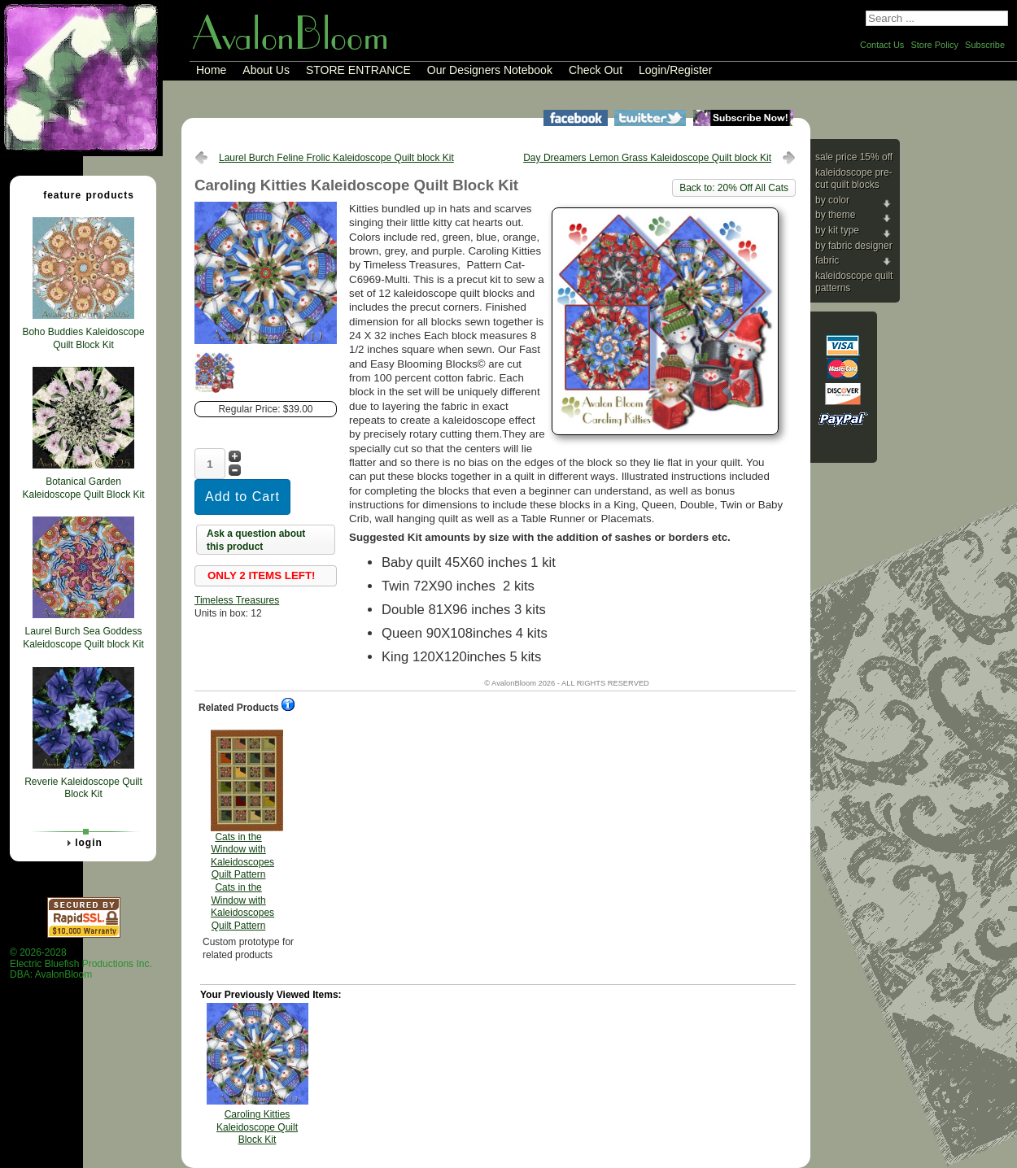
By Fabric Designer (854, 245)
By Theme (835, 214)
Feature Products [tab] (82, 194)
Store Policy (934, 45)
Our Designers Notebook (489, 69)
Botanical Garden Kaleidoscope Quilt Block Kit (83, 488)
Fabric (827, 260)
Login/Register (675, 69)
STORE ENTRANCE (358, 69)
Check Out (595, 69)
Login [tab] (82, 842)
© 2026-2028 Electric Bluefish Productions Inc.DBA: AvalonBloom (81, 963)
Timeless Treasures (236, 600)
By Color (832, 200)
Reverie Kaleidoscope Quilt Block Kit (83, 788)
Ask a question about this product (256, 540)
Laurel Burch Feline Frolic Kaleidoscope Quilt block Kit (336, 157)
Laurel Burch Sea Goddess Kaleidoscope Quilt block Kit (83, 637)
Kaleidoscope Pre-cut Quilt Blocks (854, 179)
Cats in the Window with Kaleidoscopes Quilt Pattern (242, 830)
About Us (266, 69)
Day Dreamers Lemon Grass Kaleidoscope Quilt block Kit (647, 157)
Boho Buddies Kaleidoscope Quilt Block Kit (83, 338)
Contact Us (882, 45)
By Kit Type (837, 230)
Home (211, 69)
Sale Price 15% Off (854, 157)
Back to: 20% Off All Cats (733, 188)
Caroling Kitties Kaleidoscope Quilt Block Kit (257, 1127)
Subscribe (985, 45)
